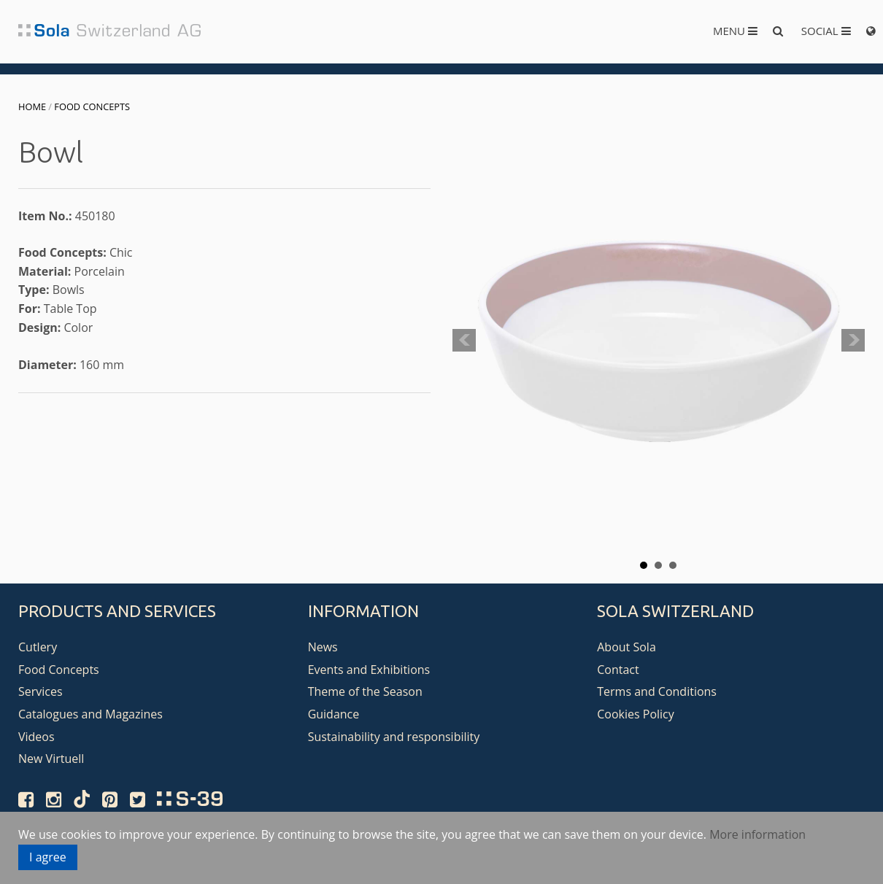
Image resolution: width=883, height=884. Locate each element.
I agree (47, 857)
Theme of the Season (365, 691)
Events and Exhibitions (369, 670)
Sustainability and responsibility (394, 737)
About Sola (626, 647)
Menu (735, 30)
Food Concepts (92, 106)
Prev (464, 340)
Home (32, 106)
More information (757, 834)
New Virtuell (51, 759)
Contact (618, 670)
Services (40, 691)
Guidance (334, 714)
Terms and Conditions (657, 691)
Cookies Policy (635, 714)
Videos (36, 737)
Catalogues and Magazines (90, 714)
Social (826, 30)
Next (853, 340)
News (323, 647)
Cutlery (37, 647)
